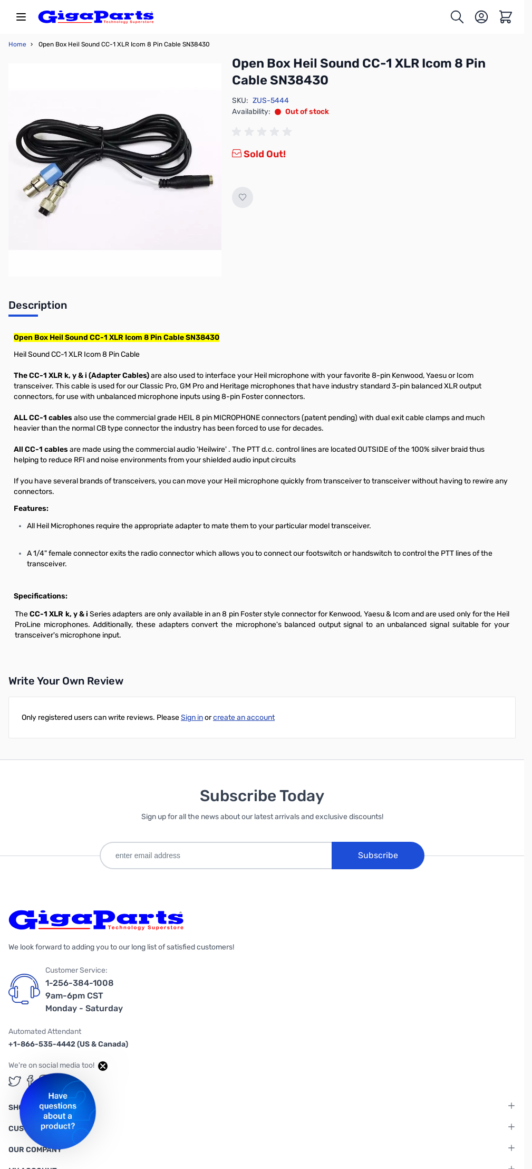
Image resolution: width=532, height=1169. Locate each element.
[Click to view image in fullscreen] (114, 170)
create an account (244, 717)
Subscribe (378, 855)
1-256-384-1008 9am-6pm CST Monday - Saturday (84, 995)
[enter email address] (216, 855)
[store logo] (96, 17)
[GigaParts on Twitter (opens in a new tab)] (14, 1081)
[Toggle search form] (457, 17)
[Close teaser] (103, 1066)
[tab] (37, 308)
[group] (263, 132)
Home (17, 44)
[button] (58, 1111)
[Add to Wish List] (242, 197)
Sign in (192, 717)
